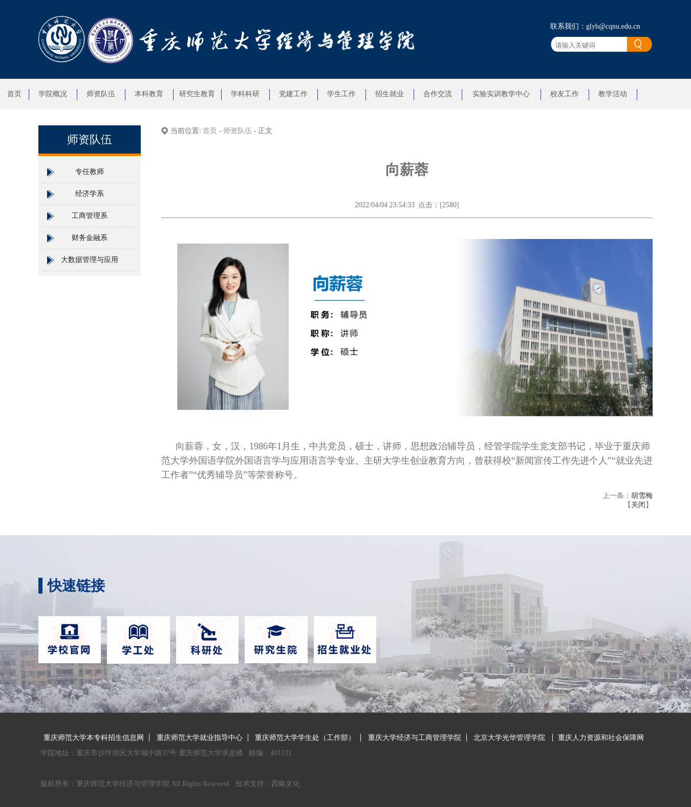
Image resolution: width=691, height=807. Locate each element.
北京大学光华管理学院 (510, 737)
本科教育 (149, 94)
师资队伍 (101, 94)
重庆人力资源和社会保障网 (601, 737)
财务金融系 (89, 238)
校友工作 (564, 94)
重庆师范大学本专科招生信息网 (94, 737)
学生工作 (341, 94)
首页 (14, 94)
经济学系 (89, 194)
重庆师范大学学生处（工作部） (305, 737)
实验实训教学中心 (501, 94)
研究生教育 (197, 94)
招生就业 (389, 94)
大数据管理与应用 (89, 260)
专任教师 (89, 172)
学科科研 (245, 94)
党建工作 (293, 94)
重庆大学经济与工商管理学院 (414, 737)
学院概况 (52, 94)
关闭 (638, 505)
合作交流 (437, 94)
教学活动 (612, 94)
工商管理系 (89, 216)
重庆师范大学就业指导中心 (200, 737)
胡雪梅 (642, 495)
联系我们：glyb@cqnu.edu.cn (595, 26)
